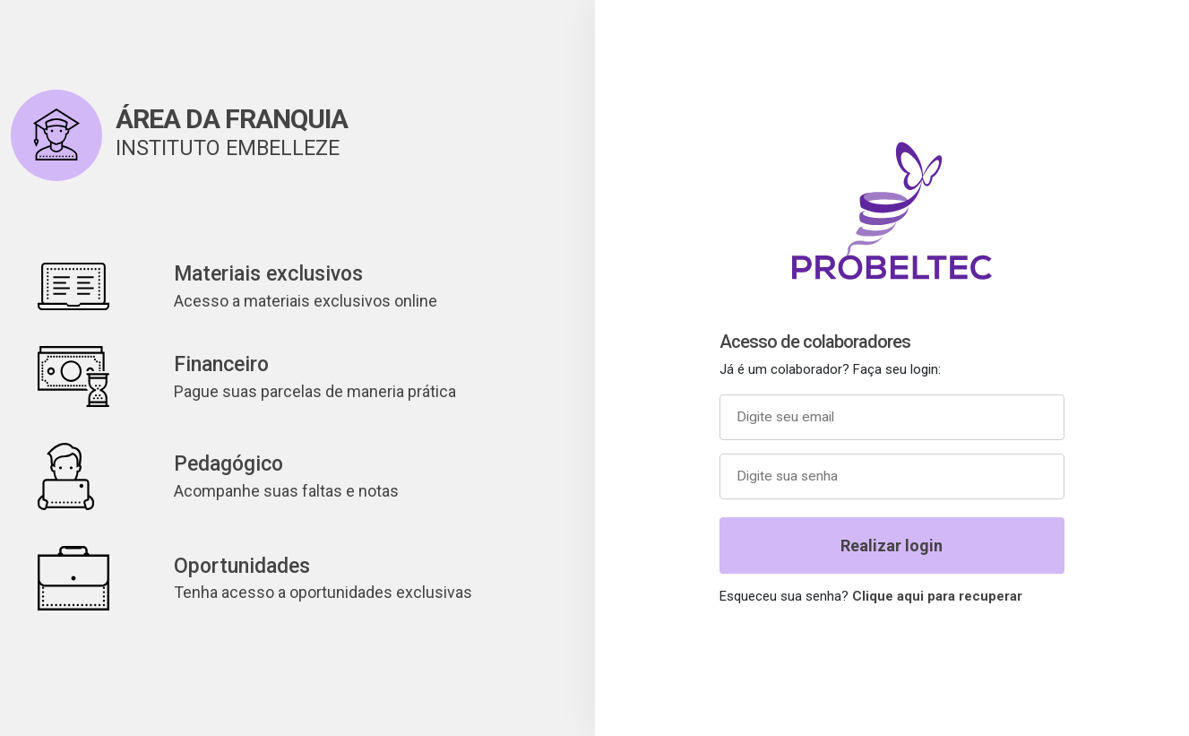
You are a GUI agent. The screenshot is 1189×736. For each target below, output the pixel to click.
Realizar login (891, 545)
